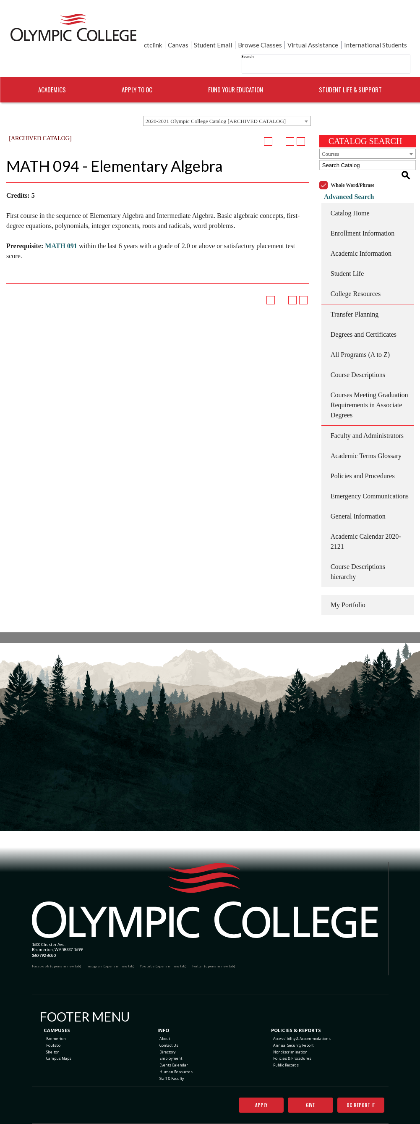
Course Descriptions (358, 352)
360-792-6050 (43, 932)
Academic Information (361, 230)
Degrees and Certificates (364, 311)
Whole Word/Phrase (352, 162)
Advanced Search (344, 174)
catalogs (156, 1121)
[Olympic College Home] (205, 877)
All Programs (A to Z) (360, 331)
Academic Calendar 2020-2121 (366, 518)
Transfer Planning (355, 291)
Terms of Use (268, 1111)
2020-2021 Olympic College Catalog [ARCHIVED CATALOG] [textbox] (216, 108)
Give (305, 1086)
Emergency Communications (370, 473)
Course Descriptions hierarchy (358, 549)
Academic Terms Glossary (366, 433)
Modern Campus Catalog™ (253, 1121)
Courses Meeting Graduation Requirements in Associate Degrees (369, 382)
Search (247, 37)
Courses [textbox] (330, 141)
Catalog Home (350, 190)
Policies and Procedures (363, 453)
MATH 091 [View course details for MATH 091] (61, 232)
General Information (358, 493)
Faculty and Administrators (367, 413)
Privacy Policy (245, 1111)
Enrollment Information (362, 210)
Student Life (347, 250)
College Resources (356, 271)
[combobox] (227, 108)
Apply (256, 1086)
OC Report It (358, 1086)
